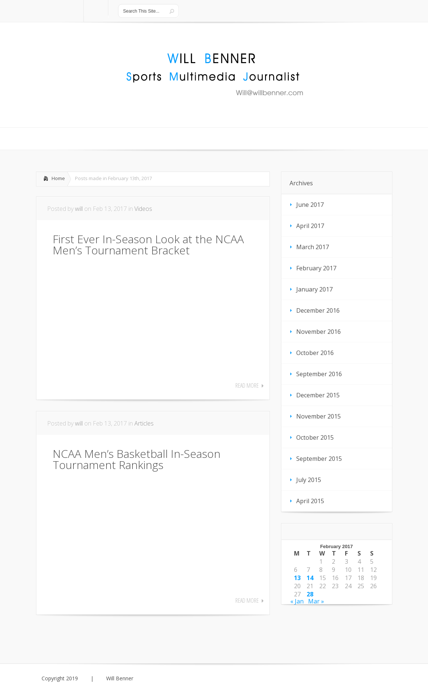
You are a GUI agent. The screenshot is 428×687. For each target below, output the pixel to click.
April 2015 (310, 501)
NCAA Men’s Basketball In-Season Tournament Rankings (136, 459)
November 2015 (318, 416)
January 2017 (314, 289)
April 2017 (310, 226)
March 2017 (312, 247)
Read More (247, 385)
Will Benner (119, 678)
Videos (143, 209)
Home (58, 178)
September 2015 (319, 459)
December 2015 (318, 395)
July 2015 (308, 480)
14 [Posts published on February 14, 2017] (310, 578)
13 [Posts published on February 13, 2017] (297, 578)
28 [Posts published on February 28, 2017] (310, 594)
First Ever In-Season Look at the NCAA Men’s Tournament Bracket (148, 244)
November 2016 (318, 332)
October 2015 (315, 437)
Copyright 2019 (60, 678)
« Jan (297, 601)
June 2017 (310, 205)
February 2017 (316, 268)
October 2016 (315, 353)
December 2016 (318, 310)
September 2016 (319, 374)
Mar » (316, 601)
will (79, 209)
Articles (144, 423)
